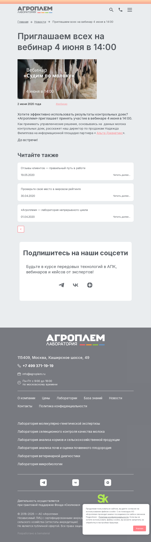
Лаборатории (67, 398)
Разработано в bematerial (34, 533)
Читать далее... (121, 174)
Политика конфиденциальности (114, 517)
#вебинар (61, 103)
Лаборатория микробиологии (40, 464)
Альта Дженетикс (110, 133)
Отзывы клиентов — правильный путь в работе (53, 168)
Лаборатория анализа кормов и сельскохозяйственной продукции (69, 440)
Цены (46, 398)
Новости (115, 398)
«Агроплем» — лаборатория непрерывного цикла (54, 210)
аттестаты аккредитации (61, 522)
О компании (26, 398)
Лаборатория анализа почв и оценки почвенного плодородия (64, 448)
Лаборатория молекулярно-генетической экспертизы (59, 423)
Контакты (25, 406)
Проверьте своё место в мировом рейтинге (51, 189)
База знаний (93, 398)
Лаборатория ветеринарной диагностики (49, 456)
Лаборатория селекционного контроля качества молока (61, 432)
